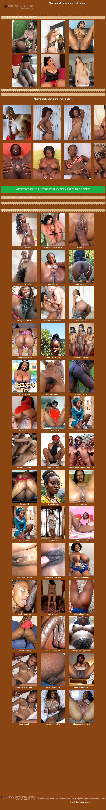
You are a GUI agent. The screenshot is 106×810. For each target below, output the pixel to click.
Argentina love (53, 540)
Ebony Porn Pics (24, 283)
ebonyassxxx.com (52, 393)
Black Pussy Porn (24, 613)
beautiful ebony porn (81, 540)
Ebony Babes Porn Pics (24, 686)
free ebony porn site (53, 650)
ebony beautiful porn (81, 686)
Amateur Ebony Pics (24, 466)
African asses (81, 430)
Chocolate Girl (24, 503)
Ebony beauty (24, 393)
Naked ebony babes (81, 356)
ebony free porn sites (53, 576)
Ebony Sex (81, 246)
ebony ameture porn (24, 576)
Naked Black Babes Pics (52, 320)
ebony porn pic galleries (81, 650)
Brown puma (53, 613)
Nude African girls (52, 356)
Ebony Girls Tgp (24, 246)
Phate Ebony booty (81, 613)
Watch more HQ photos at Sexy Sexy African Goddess (52, 189)
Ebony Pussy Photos (24, 320)
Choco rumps (24, 540)
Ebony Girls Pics (52, 283)
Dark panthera (81, 320)
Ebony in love (24, 430)
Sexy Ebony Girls (53, 723)
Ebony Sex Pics (24, 723)
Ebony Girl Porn (53, 466)
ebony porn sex (81, 503)
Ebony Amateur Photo (81, 723)
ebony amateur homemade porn (81, 466)
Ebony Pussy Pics (81, 283)
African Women (81, 393)
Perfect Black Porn (53, 686)
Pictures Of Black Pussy (52, 246)
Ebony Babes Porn (24, 356)
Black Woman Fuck (81, 576)
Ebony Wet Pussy (24, 650)
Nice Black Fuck (53, 430)
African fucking (53, 503)
